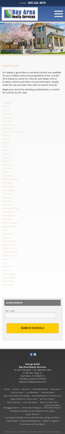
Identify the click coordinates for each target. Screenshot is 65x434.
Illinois (6, 150)
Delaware (7, 128)
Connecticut (9, 124)
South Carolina (10, 248)
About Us (26, 389)
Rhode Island (9, 244)
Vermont (7, 266)
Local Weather (32, 392)
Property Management (30, 421)
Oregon (7, 237)
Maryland (7, 175)
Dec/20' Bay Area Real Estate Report (52, 406)
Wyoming (7, 284)
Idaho (5, 146)
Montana (7, 197)
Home (7, 389)
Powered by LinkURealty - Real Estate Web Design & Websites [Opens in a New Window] (32, 432)
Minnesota (8, 186)
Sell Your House (47, 399)
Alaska (6, 106)
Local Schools (17, 392)
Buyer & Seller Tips (48, 402)
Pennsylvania (9, 241)
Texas (6, 259)
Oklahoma (8, 233)
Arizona (7, 110)
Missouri (7, 193)
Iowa (5, 157)
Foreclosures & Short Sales (32, 424)
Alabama (7, 102)
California (7, 117)
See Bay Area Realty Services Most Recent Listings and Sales (32, 417)
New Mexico (9, 215)
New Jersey (8, 211)
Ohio (5, 230)
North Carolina (10, 222)
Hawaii (6, 142)
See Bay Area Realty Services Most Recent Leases (32, 411)
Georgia (7, 139)
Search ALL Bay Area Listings (16, 395)
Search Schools (32, 328)
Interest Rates (47, 392)
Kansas (6, 161)
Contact (15, 389)
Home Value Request (31, 407)
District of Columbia (13, 131)
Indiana (6, 153)
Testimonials (11, 421)
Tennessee (9, 255)
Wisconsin (8, 281)
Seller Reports (13, 402)
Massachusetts (10, 179)
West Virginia (9, 277)
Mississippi (8, 190)
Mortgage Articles (11, 407)
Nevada (6, 204)
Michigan (7, 182)
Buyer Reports (32, 414)
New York (7, 219)
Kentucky (7, 164)
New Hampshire (11, 208)
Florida (6, 135)
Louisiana (7, 168)
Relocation (55, 389)
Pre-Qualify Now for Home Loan (46, 395)
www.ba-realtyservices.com (32, 381)
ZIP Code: (10, 311)
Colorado (7, 120)
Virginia (6, 270)
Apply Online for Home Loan (24, 399)
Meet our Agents (50, 421)
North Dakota (9, 226)
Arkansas (7, 113)
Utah (5, 262)
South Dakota (10, 251)
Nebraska (8, 201)
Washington (9, 273)
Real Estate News (40, 389)
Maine (6, 171)
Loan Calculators (30, 402)
